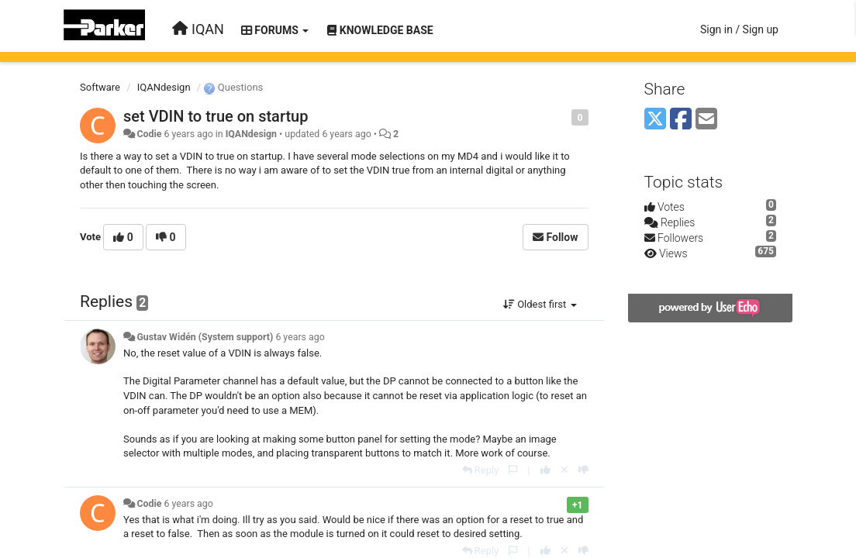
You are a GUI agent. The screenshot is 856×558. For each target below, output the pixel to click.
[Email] (706, 119)
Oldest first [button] (540, 304)
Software (100, 87)
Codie (148, 134)
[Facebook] (681, 119)
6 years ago (299, 337)
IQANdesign (164, 87)
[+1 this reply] (545, 470)
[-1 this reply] (583, 470)
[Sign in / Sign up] (739, 29)
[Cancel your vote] (564, 470)
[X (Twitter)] (655, 119)
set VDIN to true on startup (215, 116)
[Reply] (480, 470)
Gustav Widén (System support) (204, 337)
